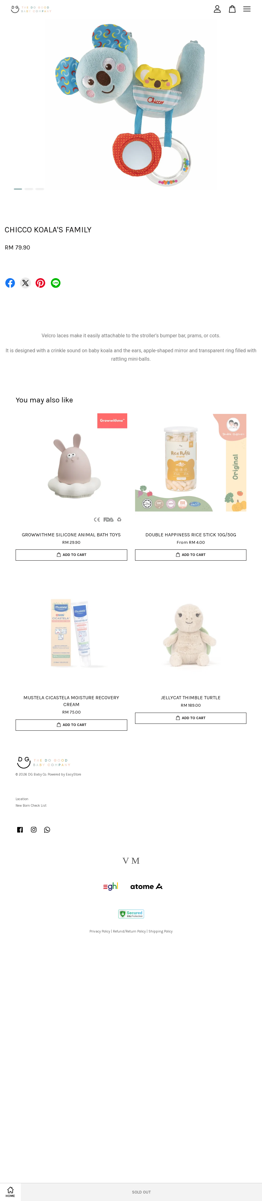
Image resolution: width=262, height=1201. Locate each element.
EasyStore (73, 774)
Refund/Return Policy (129, 931)
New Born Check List (31, 806)
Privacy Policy (100, 931)
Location (22, 799)
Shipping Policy (160, 931)
